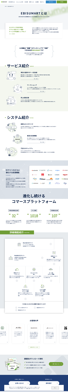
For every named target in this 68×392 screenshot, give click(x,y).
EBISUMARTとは (21, 370)
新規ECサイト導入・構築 (22, 376)
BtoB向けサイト (21, 375)
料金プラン (48, 372)
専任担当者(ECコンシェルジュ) (37, 381)
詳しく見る (36, 78)
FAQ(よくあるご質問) (36, 379)
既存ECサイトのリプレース (23, 378)
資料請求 (48, 355)
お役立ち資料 (48, 375)
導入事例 (34, 370)
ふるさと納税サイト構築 (22, 383)
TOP (5, 6)
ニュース (48, 380)
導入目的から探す (35, 372)
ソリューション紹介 (22, 372)
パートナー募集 (49, 377)
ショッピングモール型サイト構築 (24, 381)
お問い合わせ (19, 355)
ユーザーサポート (35, 378)
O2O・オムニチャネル (22, 379)
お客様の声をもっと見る (34, 319)
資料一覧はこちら (55, 336)
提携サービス (34, 375)
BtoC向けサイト (21, 374)
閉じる (55, 387)
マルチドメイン (21, 382)
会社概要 (48, 370)
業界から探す (35, 371)
